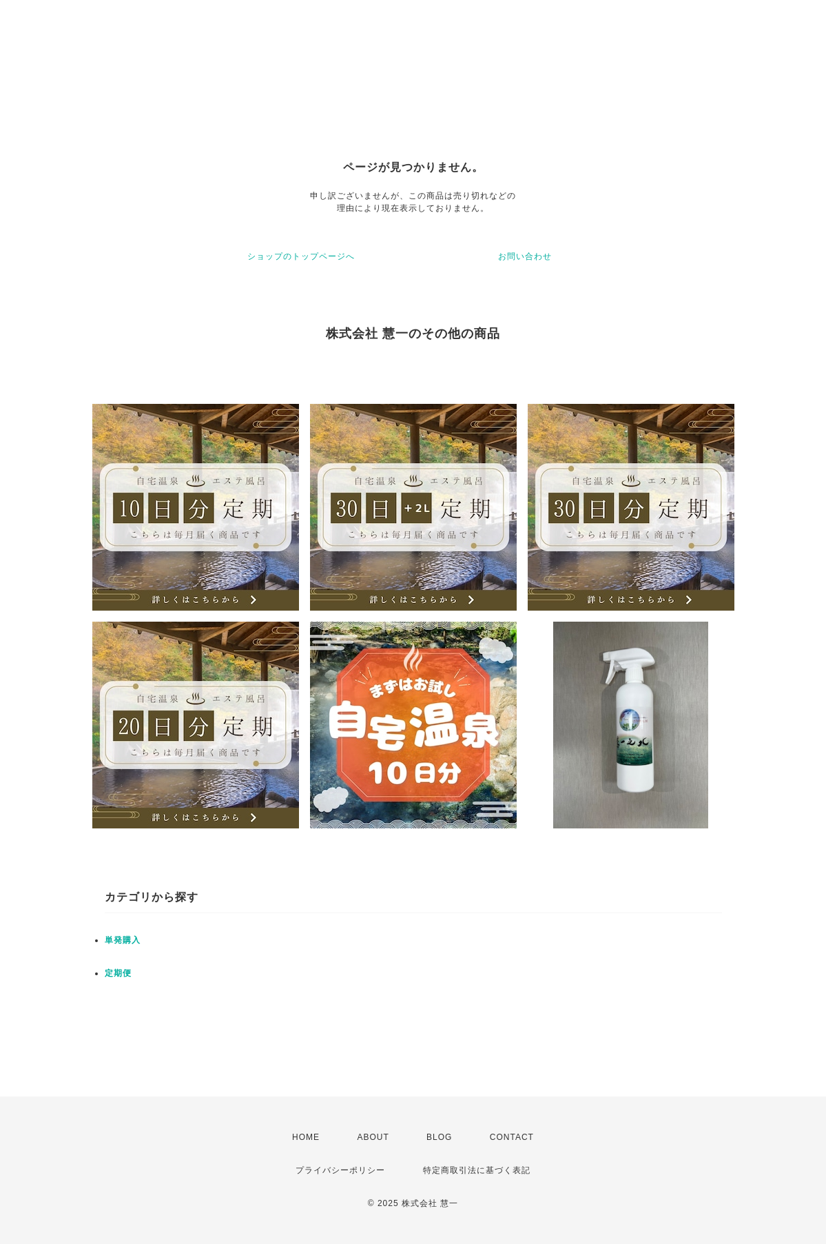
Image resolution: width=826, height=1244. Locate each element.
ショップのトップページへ (301, 256)
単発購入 (123, 940)
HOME (306, 1137)
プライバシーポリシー (340, 1170)
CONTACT (512, 1137)
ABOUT (373, 1137)
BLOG (439, 1137)
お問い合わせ (525, 256)
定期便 (118, 973)
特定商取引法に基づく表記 (476, 1170)
